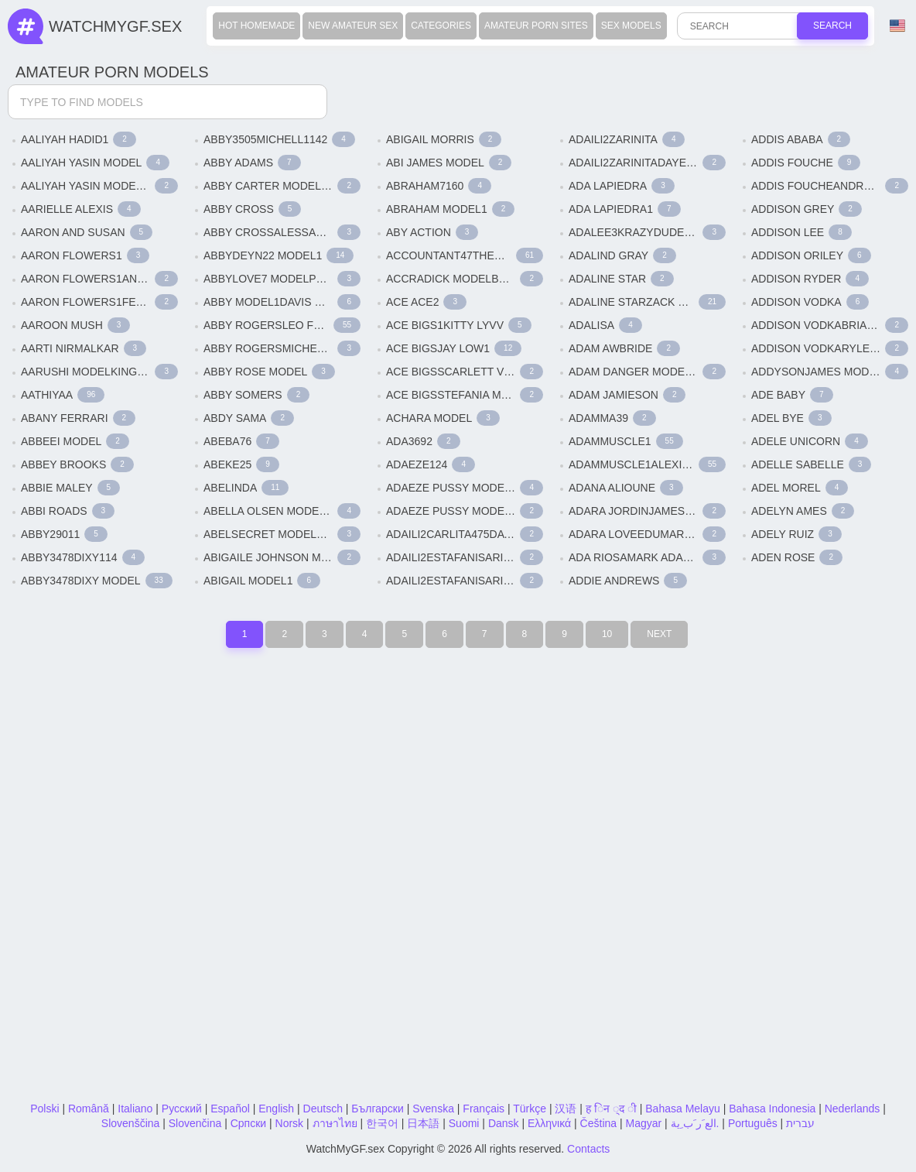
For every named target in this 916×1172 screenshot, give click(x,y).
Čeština (598, 1123)
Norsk (289, 1123)
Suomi (464, 1123)
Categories (441, 25)
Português (753, 1123)
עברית (800, 1123)
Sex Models (631, 25)
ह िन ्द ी (611, 1108)
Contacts (588, 1149)
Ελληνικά (549, 1123)
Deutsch (323, 1108)
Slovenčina (195, 1123)
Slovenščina (130, 1123)
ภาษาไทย (335, 1123)
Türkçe (529, 1108)
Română (88, 1108)
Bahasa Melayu (682, 1108)
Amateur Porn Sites (536, 25)
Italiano (135, 1108)
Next (659, 634)
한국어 (382, 1123)
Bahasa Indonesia (772, 1108)
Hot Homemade (256, 25)
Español (230, 1108)
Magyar (643, 1123)
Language (897, 26)
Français (483, 1108)
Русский (182, 1108)
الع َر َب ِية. (695, 1123)
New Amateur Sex (353, 25)
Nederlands (852, 1108)
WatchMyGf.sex (115, 26)
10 (607, 634)
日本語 (423, 1123)
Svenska (433, 1108)
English (276, 1108)
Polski (44, 1108)
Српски (248, 1123)
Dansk (503, 1123)
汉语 (565, 1108)
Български (377, 1108)
